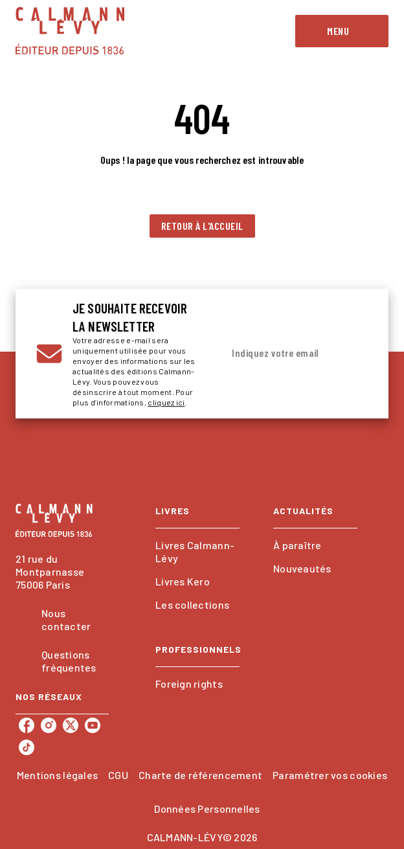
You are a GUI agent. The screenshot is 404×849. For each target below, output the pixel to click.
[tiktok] (27, 747)
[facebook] (27, 725)
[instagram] (49, 725)
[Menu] (341, 31)
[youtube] (93, 725)
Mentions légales (57, 775)
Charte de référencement (200, 775)
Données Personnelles (207, 808)
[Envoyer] (352, 353)
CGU (118, 775)
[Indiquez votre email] (279, 353)
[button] (202, 226)
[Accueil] (70, 31)
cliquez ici (166, 402)
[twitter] (71, 725)
